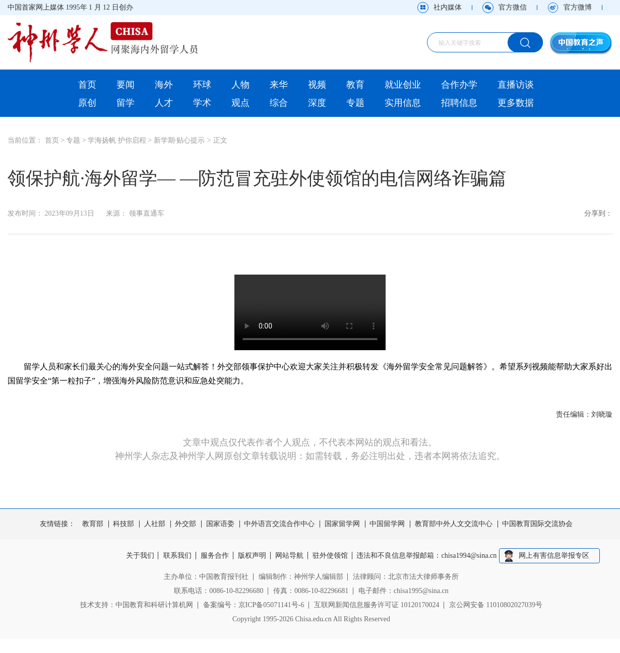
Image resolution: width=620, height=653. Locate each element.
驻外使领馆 (331, 555)
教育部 (92, 524)
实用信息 (403, 103)
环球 (202, 85)
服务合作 (214, 555)
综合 (279, 103)
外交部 (185, 524)
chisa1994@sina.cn (471, 555)
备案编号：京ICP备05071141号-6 (253, 605)
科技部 (123, 524)
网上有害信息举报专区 (556, 555)
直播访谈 (516, 85)
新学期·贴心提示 (179, 140)
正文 (220, 140)
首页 (87, 85)
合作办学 (459, 85)
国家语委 (220, 524)
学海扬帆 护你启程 (117, 140)
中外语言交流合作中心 (279, 524)
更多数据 (516, 103)
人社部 (154, 524)
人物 (240, 85)
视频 (317, 85)
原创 (87, 103)
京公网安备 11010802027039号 (495, 605)
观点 (240, 103)
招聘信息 (459, 103)
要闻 (125, 85)
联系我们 (176, 555)
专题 (355, 103)
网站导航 (290, 555)
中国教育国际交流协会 (537, 524)
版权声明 (252, 555)
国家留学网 (342, 524)
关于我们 (138, 555)
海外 (164, 85)
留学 (125, 103)
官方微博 (578, 7)
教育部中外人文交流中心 (453, 524)
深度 (317, 103)
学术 (202, 103)
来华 (279, 85)
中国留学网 (387, 524)
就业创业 (403, 85)
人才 (164, 103)
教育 (355, 85)
